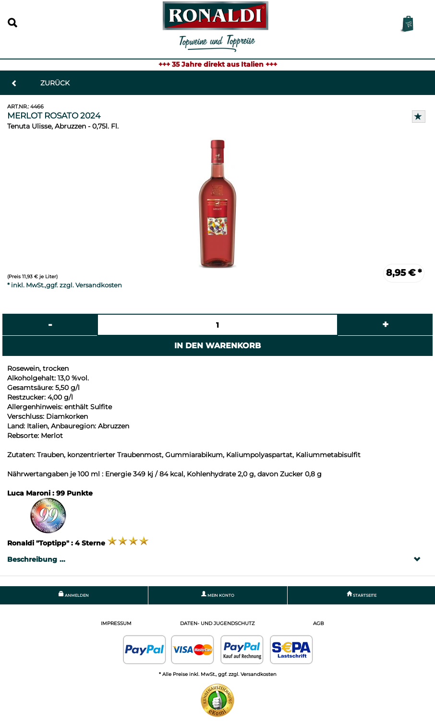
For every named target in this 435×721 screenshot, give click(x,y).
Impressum (116, 623)
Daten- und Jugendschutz (217, 623)
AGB (318, 623)
